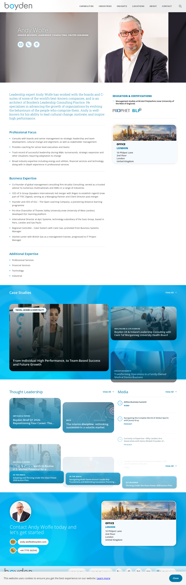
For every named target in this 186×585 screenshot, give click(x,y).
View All (169, 292)
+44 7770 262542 (28, 550)
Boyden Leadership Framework (136, 110)
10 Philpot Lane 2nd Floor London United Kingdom (125, 157)
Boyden (18, 6)
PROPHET (120, 110)
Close (176, 578)
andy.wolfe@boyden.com (33, 541)
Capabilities (86, 6)
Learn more (103, 578)
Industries (105, 6)
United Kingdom (78, 35)
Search (178, 4)
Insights (122, 6)
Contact (167, 6)
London (122, 148)
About (153, 6)
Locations (138, 6)
